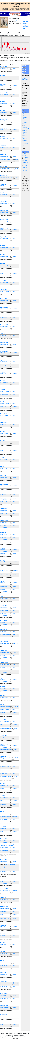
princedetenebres (7, 159)
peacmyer (5, 68)
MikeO (4, 927)
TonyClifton (6, 766)
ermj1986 (5, 309)
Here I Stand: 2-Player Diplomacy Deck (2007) (25, 79)
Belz (4, 712)
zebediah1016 (6, 890)
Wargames (17, 20)
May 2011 (25, 127)
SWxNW (5, 103)
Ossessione (6, 721)
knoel (4, 424)
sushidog (5, 212)
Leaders (26, 13)
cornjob (5, 944)
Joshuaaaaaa (6, 706)
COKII (4, 631)
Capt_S (5, 953)
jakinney (5, 510)
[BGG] (1, 68)
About (27, 15)
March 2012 (26, 128)
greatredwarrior (7, 728)
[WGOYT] (15, 68)
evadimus (5, 697)
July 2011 (25, 117)
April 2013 (25, 138)
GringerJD (5, 415)
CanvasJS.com (27, 53)
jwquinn (5, 77)
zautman (5, 450)
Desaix (4, 442)
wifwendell (5, 121)
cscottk (5, 494)
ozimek (5, 534)
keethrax (5, 770)
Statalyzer (5, 94)
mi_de (4, 86)
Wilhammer (6, 918)
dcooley (5, 804)
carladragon (6, 129)
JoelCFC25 (6, 667)
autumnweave (6, 816)
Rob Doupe (6, 1007)
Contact (27, 17)
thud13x (5, 361)
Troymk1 (5, 788)
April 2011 (25, 125)
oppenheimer (6, 634)
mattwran (5, 541)
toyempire (5, 785)
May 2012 (25, 130)
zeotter (5, 317)
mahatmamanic (7, 962)
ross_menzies (6, 570)
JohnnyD (5, 935)
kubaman (5, 138)
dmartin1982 (6, 203)
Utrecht (5, 459)
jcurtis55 (5, 828)
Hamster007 (6, 709)
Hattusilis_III (6, 291)
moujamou (5, 335)
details (23, 106)
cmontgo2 (5, 899)
